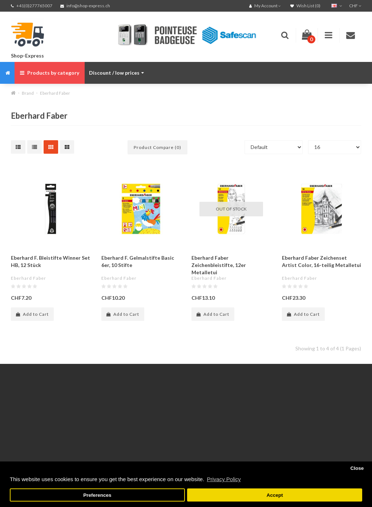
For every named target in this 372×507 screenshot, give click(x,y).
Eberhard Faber (55, 93)
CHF (355, 5)
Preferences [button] (97, 495)
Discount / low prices (116, 73)
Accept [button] (275, 495)
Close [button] (357, 468)
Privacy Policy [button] (223, 479)
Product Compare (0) (157, 147)
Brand (28, 93)
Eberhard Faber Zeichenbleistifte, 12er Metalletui (218, 265)
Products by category (49, 73)
